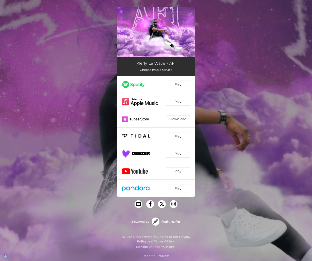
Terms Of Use (164, 241)
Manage (142, 247)
